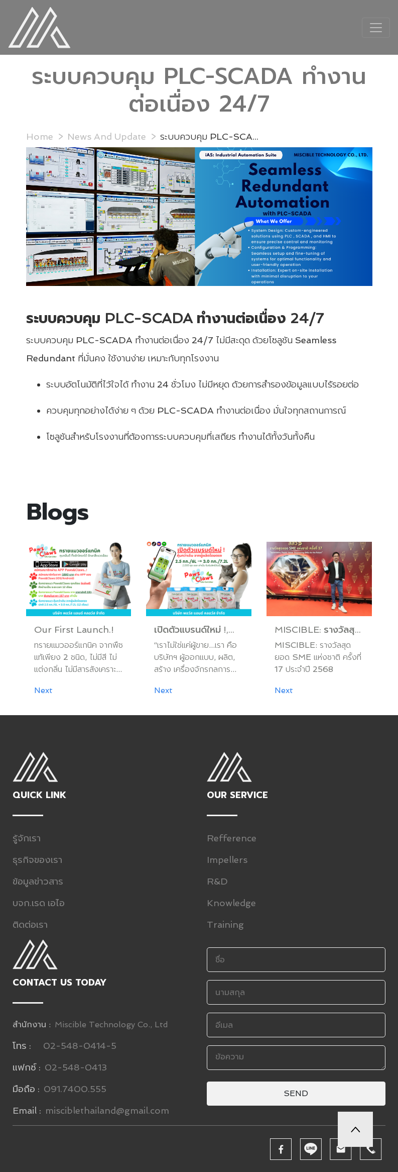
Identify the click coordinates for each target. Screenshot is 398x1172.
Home (39, 136)
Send (296, 1093)
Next (43, 690)
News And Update (106, 136)
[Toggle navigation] (376, 28)
